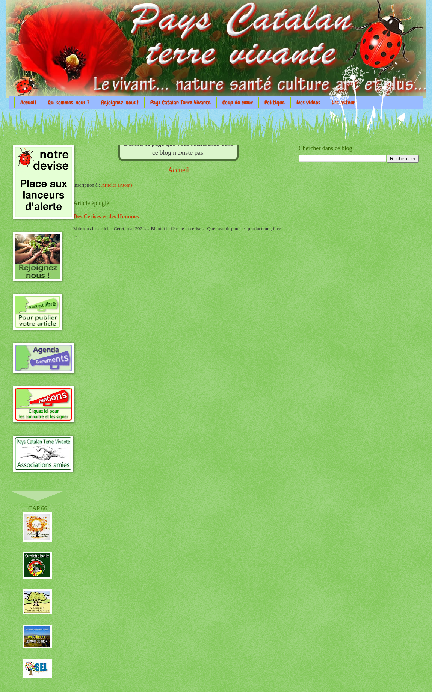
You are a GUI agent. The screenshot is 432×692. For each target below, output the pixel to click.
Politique (274, 102)
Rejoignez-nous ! (120, 102)
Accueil (28, 102)
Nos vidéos (308, 102)
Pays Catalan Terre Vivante (180, 102)
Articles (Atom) (116, 185)
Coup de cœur (237, 102)
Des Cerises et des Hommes (106, 216)
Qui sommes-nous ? (68, 102)
